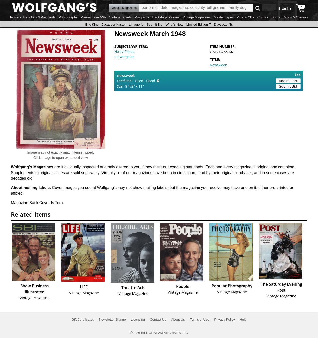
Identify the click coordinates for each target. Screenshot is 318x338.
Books (276, 17)
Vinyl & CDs (245, 17)
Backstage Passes (166, 17)
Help (243, 319)
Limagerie (136, 24)
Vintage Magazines (197, 17)
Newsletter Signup (112, 319)
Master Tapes (224, 17)
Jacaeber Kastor (114, 24)
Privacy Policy (224, 319)
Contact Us (158, 319)
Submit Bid (154, 24)
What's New (174, 24)
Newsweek (218, 65)
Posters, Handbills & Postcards (33, 17)
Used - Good (145, 80)
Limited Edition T (198, 24)
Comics (262, 17)
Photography (68, 17)
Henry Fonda (124, 52)
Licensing (138, 319)
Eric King (91, 24)
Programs (142, 17)
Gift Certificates (82, 319)
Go (257, 8)
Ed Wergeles (124, 57)
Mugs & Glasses (296, 17)
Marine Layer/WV (93, 17)
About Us (178, 319)
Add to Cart (288, 80)
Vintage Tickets (120, 17)
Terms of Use (199, 319)
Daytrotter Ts (223, 24)
